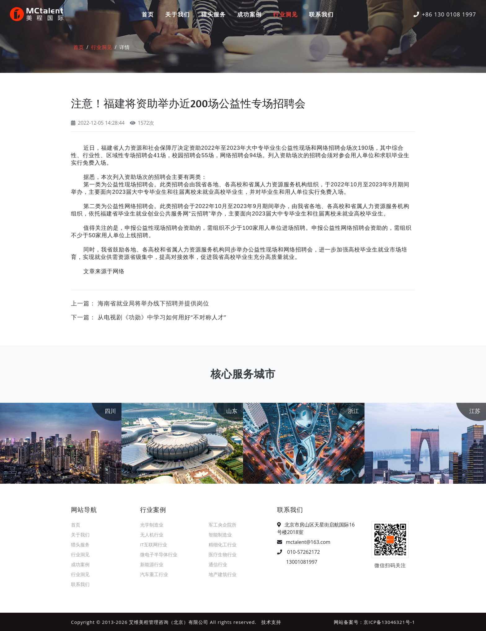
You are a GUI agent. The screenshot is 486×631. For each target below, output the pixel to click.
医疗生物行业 (222, 554)
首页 (148, 14)
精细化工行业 (222, 544)
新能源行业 (151, 564)
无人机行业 (151, 534)
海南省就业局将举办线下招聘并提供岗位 (153, 303)
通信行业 (218, 564)
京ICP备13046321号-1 (389, 622)
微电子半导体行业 (158, 554)
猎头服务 (213, 14)
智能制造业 (220, 534)
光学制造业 (151, 524)
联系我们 (321, 14)
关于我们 (177, 14)
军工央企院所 (222, 524)
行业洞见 (285, 14)
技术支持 (271, 622)
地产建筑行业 (222, 574)
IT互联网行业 (153, 544)
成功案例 (249, 14)
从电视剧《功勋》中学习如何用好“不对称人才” (162, 317)
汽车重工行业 (154, 574)
